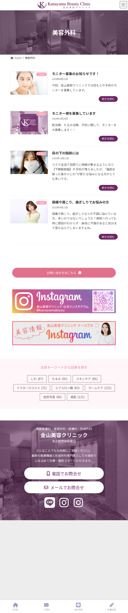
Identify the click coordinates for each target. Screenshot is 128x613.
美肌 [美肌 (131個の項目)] (78, 397)
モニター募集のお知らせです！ (75, 73)
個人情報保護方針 (20, 563)
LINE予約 (78, 607)
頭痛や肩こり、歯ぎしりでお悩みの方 (80, 202)
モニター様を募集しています (74, 113)
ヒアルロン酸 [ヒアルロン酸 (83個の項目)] (67, 388)
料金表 (14, 547)
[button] (64, 272)
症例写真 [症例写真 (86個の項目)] (52, 397)
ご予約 (46, 607)
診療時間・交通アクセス (24, 539)
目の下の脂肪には (65, 152)
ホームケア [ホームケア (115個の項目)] (99, 388)
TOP (12, 524)
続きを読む (108, 99)
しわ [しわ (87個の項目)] (37, 379)
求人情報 (15, 555)
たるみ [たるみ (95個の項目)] (59, 379)
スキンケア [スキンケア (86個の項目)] (86, 379)
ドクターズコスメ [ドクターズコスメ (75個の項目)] (32, 388)
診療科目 (15, 532)
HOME (15, 607)
